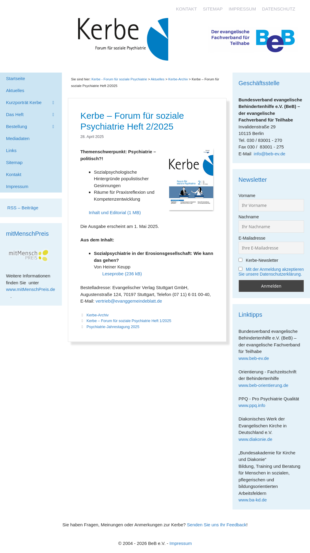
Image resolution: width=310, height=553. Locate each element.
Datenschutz (278, 8)
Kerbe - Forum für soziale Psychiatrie (119, 79)
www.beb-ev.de (256, 358)
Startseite (15, 78)
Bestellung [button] (34, 127)
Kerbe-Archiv (98, 315)
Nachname (249, 216)
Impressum (242, 8)
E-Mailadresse (252, 238)
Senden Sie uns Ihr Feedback (216, 524)
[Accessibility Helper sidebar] (303, 7)
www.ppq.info (254, 405)
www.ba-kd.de (255, 499)
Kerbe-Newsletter (258, 260)
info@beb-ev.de (269, 153)
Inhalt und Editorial (107, 212)
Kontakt (186, 8)
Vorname (247, 195)
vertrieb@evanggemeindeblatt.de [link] (129, 300)
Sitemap (213, 8)
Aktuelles (158, 79)
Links (11, 150)
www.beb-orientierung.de (266, 385)
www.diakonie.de (258, 439)
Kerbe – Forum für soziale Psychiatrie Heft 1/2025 (129, 320)
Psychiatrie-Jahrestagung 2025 (113, 326)
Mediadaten (17, 138)
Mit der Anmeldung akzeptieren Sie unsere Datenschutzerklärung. (271, 271)
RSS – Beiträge (22, 207)
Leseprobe (112, 273)
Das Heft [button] (34, 115)
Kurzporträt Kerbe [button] (34, 103)
